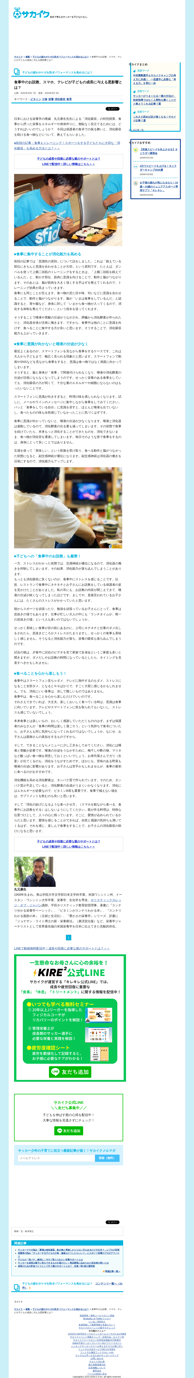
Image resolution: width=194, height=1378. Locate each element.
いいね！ (97, 1321)
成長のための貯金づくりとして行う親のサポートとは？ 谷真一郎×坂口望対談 (56, 1266)
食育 (69, 99)
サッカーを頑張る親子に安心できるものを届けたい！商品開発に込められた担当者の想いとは (63, 1263)
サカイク (18, 57)
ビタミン (35, 99)
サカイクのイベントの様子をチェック (97, 1328)
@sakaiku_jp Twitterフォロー (97, 1318)
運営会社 (97, 1371)
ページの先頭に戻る (97, 1374)
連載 (27, 57)
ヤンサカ (97, 1355)
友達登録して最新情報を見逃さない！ (97, 1325)
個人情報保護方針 (97, 1364)
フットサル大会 (97, 1349)
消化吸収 (60, 99)
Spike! (97, 1343)
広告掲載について (97, 1367)
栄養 (51, 99)
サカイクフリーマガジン (97, 1340)
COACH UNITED (97, 1334)
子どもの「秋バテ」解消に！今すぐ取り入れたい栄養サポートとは (50, 1259)
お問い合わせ (97, 1358)
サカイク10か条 (97, 1361)
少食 (44, 99)
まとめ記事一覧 (136, 130)
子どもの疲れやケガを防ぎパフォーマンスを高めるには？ (61, 57)
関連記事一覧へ (112, 1271)
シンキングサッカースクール (97, 1346)
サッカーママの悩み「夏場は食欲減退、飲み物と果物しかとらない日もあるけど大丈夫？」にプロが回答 (69, 1250)
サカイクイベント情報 (97, 1337)
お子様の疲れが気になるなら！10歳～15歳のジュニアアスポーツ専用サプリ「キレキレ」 (159, 186)
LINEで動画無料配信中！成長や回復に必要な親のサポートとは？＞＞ (62, 948)
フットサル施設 (97, 1352)
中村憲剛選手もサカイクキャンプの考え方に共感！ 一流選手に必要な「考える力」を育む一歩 (154, 79)
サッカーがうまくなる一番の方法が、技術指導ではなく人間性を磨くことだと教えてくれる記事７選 (154, 100)
